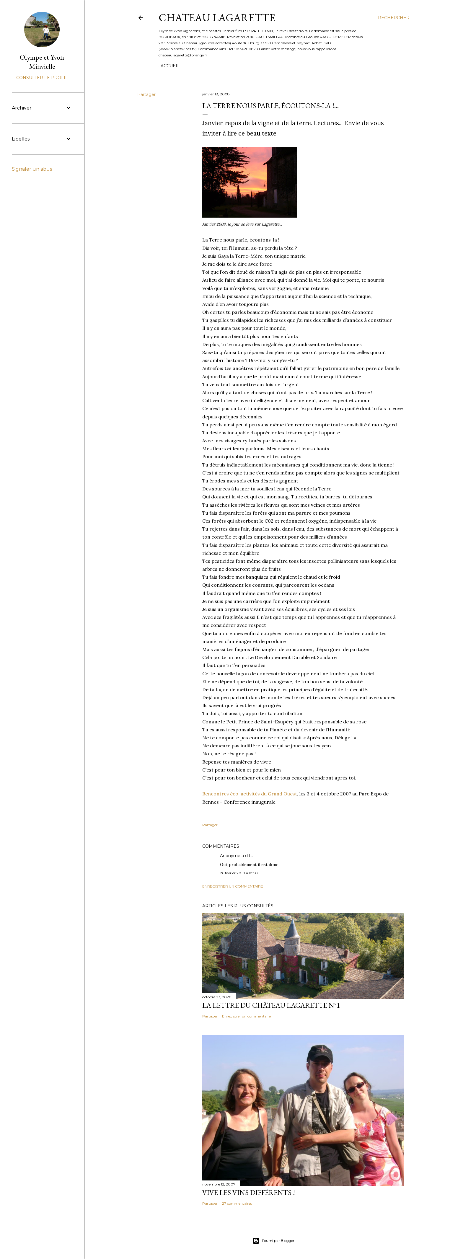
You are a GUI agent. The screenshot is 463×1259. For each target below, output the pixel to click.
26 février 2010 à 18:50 (239, 873)
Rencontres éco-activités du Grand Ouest (249, 794)
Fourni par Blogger (273, 1240)
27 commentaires (237, 1203)
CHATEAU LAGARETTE (217, 18)
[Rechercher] (394, 18)
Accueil (170, 66)
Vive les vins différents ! (248, 1192)
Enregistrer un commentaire (232, 886)
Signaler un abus (32, 169)
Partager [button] (146, 94)
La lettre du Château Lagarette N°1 (271, 1005)
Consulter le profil (42, 77)
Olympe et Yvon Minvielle (42, 62)
